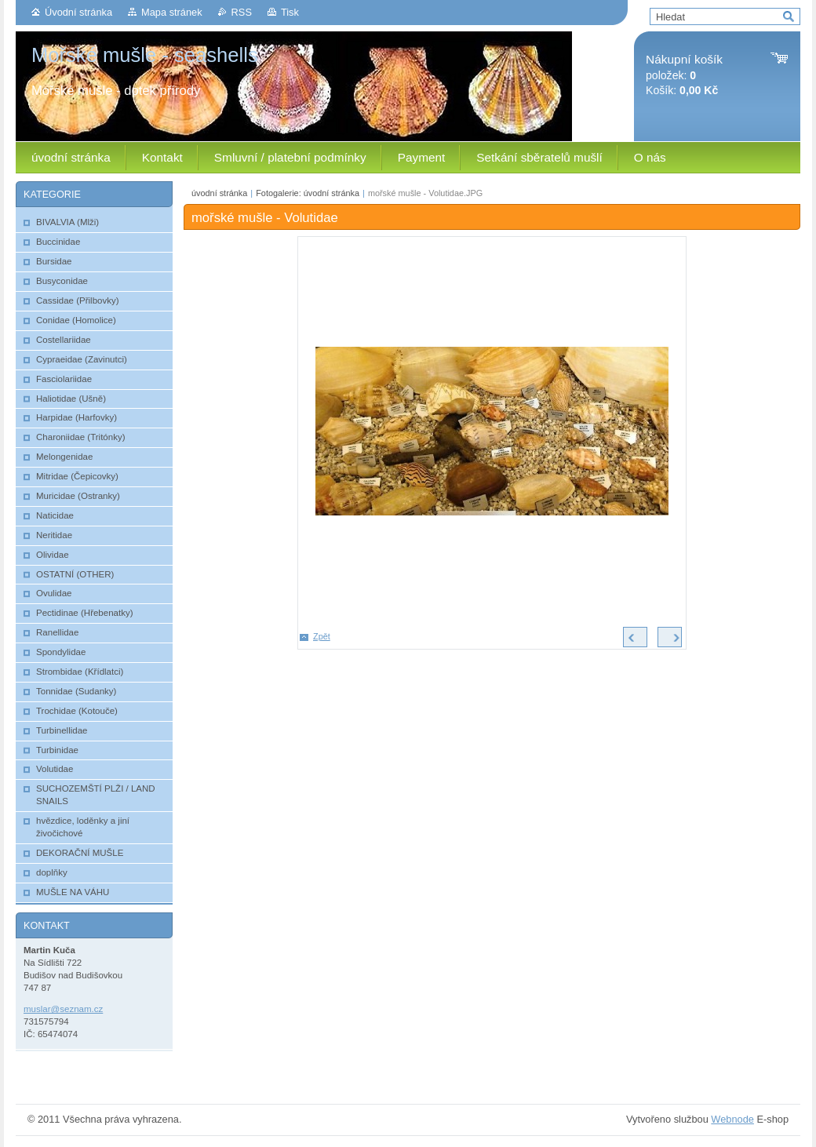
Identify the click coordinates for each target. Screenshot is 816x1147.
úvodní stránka (219, 193)
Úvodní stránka (78, 12)
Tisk (290, 12)
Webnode (732, 1119)
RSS (241, 12)
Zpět (321, 636)
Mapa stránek (171, 12)
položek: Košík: (684, 74)
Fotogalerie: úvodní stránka (307, 193)
